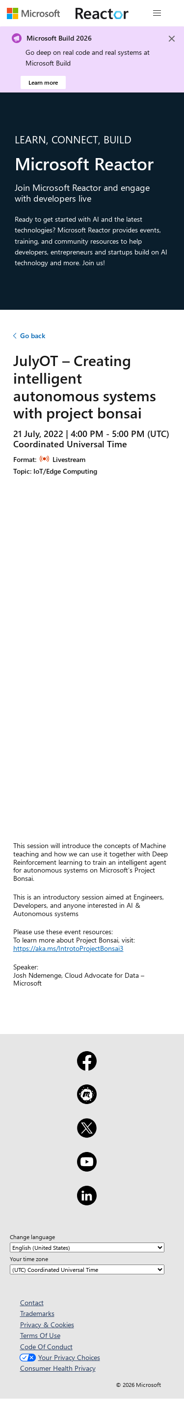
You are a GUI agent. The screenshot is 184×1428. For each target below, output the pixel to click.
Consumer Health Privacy (58, 1368)
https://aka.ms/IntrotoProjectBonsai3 (68, 948)
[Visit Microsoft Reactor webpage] (102, 13)
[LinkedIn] (87, 1202)
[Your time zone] (87, 1269)
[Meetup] (87, 1100)
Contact (32, 1302)
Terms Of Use (40, 1335)
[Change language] (87, 1247)
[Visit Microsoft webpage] (33, 13)
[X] (87, 1134)
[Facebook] (87, 1067)
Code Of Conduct (46, 1346)
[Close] (172, 38)
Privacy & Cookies (47, 1324)
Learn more (43, 82)
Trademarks (37, 1313)
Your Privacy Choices (58, 1357)
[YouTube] (87, 1168)
